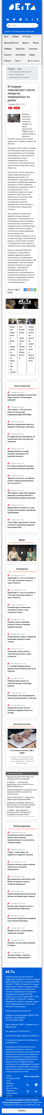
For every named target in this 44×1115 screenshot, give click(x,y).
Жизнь (36, 43)
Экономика (20, 55)
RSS (8, 1076)
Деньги (25, 43)
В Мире (15, 37)
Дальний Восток (11, 43)
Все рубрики (34, 61)
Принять (22, 1111)
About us (9, 1086)
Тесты (18, 61)
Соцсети (7, 55)
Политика (33, 49)
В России (27, 37)
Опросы (7, 61)
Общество (20, 49)
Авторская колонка (22, 724)
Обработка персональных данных (12, 1093)
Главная (11, 69)
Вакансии (10, 1083)
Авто (6, 37)
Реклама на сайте (13, 1078)
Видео (32, 55)
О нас (8, 1081)
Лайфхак (8, 49)
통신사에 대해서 (12, 1088)
